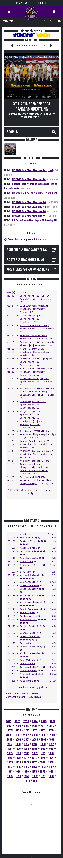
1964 (34, 767)
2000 (35, 739)
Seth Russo (26, 551)
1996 (18, 744)
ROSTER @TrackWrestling (25, 260)
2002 (18, 739)
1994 (34, 744)
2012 (35, 730)
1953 (26, 776)
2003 (9, 739)
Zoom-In (12, 132)
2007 (26, 735)
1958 (34, 771)
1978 (18, 757)
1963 (43, 767)
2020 (18, 726)
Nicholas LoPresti (31, 565)
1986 (50, 748)
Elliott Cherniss (30, 653)
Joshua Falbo (27, 633)
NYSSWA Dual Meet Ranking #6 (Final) (33, 170)
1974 (51, 757)
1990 (18, 748)
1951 (43, 776)
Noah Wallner (27, 660)
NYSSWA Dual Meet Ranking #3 (29, 206)
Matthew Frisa (28, 548)
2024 (35, 721)
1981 (43, 753)
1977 (26, 757)
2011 (43, 730)
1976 (34, 757)
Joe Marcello (27, 582)
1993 (43, 744)
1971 (26, 762)
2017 (43, 726)
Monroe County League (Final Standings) (34, 193)
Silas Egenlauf (29, 589)
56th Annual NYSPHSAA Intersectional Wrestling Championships (35, 480)
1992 (51, 744)
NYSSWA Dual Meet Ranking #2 (29, 211)
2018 (34, 726)
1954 (18, 776)
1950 (51, 776)
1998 (51, 739)
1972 (18, 762)
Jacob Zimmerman (29, 609)
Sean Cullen (27, 537)
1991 (10, 748)
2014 (18, 730)
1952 (35, 776)
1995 (26, 744)
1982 (35, 753)
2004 (52, 735)
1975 (42, 757)
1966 (18, 767)
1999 (43, 739)
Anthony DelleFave (31, 667)
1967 (9, 767)
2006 (35, 735)
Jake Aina (26, 643)
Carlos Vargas (28, 616)
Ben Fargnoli (27, 612)
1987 (42, 748)
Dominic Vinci (28, 541)
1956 (50, 771)
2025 (26, 721)
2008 (17, 735)
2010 (51, 730)
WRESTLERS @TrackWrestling (28, 269)
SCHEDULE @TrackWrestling (27, 250)
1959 (26, 771)
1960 (17, 771)
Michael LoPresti (30, 575)
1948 (27, 780)
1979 (9, 757)
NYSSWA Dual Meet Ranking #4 (29, 202)
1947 (35, 780)
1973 (10, 762)
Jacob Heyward (28, 670)
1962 (51, 767)
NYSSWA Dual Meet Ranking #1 (29, 215)
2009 (8, 735)
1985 (10, 753)
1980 (51, 753)
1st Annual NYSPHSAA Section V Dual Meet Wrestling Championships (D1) (37, 391)
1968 (51, 762)
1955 (10, 776)
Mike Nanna (26, 681)
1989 (26, 748)
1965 (26, 767)
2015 (10, 730)
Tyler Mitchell (29, 595)
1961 (10, 771)
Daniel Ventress (29, 585)
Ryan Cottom (27, 674)
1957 (42, 771)
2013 (26, 730)
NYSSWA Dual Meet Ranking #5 (29, 179)
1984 (18, 753)
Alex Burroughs (29, 558)
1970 (34, 762)
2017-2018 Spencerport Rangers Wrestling (31, 106)
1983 (26, 753)
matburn (37, 792)
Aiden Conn (26, 561)
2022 (52, 721)
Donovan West (27, 663)
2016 (51, 726)
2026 (17, 721)
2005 (43, 735)
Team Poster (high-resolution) (24, 239)
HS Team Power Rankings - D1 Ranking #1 (34, 220)
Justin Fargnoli (29, 646)
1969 (42, 762)
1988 (34, 748)
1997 (9, 744)
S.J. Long (26, 572)
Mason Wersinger (29, 602)
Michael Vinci (28, 619)
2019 (26, 726)
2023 (44, 721)
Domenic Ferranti (30, 636)
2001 (26, 739)
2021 (9, 726)
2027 (8, 721)
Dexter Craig (27, 626)
